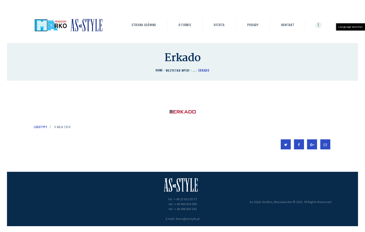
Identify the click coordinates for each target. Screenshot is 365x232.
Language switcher (351, 26)
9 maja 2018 (65, 126)
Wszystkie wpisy (178, 70)
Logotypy (41, 126)
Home (158, 70)
